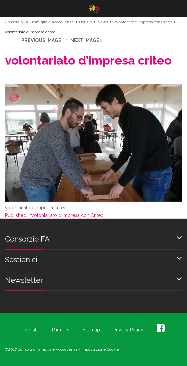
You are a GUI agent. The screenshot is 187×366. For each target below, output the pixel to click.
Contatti (30, 329)
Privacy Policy (128, 329)
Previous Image (41, 40)
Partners (60, 329)
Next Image (84, 40)
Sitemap (91, 329)
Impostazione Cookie (100, 349)
